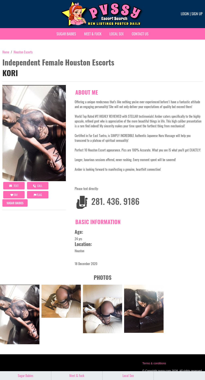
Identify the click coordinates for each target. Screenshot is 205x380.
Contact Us (140, 33)
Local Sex (117, 33)
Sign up (197, 13)
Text (14, 186)
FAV (14, 195)
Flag (38, 195)
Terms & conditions (154, 363)
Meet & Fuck (92, 33)
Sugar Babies (66, 33)
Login (185, 13)
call (37, 186)
